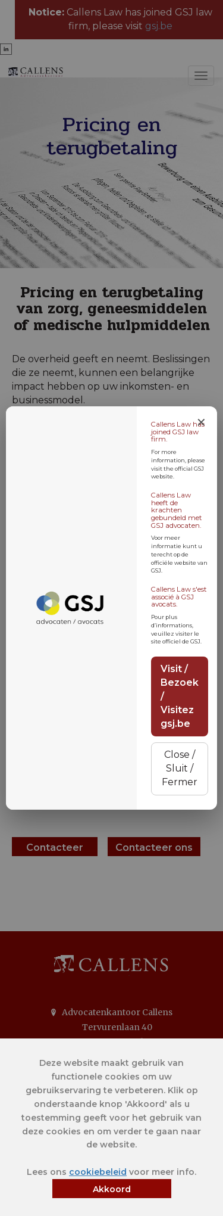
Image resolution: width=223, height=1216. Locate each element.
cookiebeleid (98, 1172)
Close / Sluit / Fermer (179, 768)
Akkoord (112, 1189)
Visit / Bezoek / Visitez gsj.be (180, 696)
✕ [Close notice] (201, 422)
